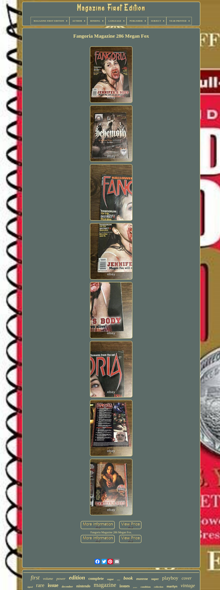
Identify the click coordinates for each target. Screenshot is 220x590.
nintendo (83, 586)
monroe (142, 579)
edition (77, 577)
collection (158, 587)
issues (125, 586)
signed (30, 587)
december (67, 586)
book (128, 578)
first (35, 578)
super (155, 579)
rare (40, 585)
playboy (170, 578)
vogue (110, 579)
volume (48, 579)
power (61, 578)
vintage (188, 585)
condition (146, 586)
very (118, 580)
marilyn (172, 586)
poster (135, 587)
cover (187, 578)
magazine (105, 585)
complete (96, 578)
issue (53, 585)
